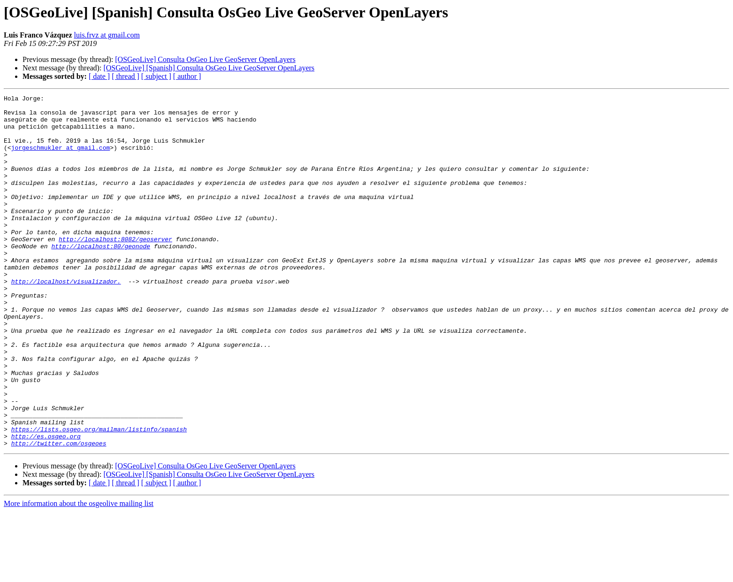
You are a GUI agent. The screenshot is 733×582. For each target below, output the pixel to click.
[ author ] (187, 76)
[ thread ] (125, 76)
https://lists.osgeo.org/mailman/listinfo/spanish (99, 496)
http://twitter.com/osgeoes (59, 513)
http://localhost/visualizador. (66, 319)
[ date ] (99, 76)
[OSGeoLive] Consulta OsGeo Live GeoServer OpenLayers (205, 59)
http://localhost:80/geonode (100, 277)
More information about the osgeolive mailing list (78, 574)
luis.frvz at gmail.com (106, 35)
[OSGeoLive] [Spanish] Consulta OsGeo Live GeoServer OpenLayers (208, 68)
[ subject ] (156, 76)
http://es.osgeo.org (46, 505)
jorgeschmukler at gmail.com (60, 158)
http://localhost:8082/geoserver (115, 268)
